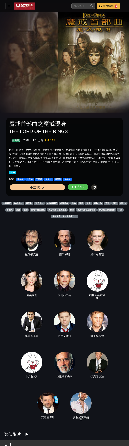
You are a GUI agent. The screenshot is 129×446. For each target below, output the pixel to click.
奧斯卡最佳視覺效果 (57, 210)
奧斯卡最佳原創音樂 (86, 210)
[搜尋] (79, 6)
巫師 (18, 210)
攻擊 (89, 203)
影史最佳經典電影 (107, 210)
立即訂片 (37, 187)
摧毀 (26, 210)
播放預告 (78, 187)
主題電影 (7, 203)
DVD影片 (18, 203)
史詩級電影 (52, 203)
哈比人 (123, 203)
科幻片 (29, 203)
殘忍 (115, 203)
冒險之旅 (98, 203)
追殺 (107, 203)
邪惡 (81, 203)
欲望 (72, 210)
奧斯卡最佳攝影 (38, 210)
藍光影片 (39, 203)
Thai (120, 210)
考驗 (74, 203)
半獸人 (10, 210)
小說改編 (64, 203)
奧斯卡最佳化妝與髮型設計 (64, 216)
